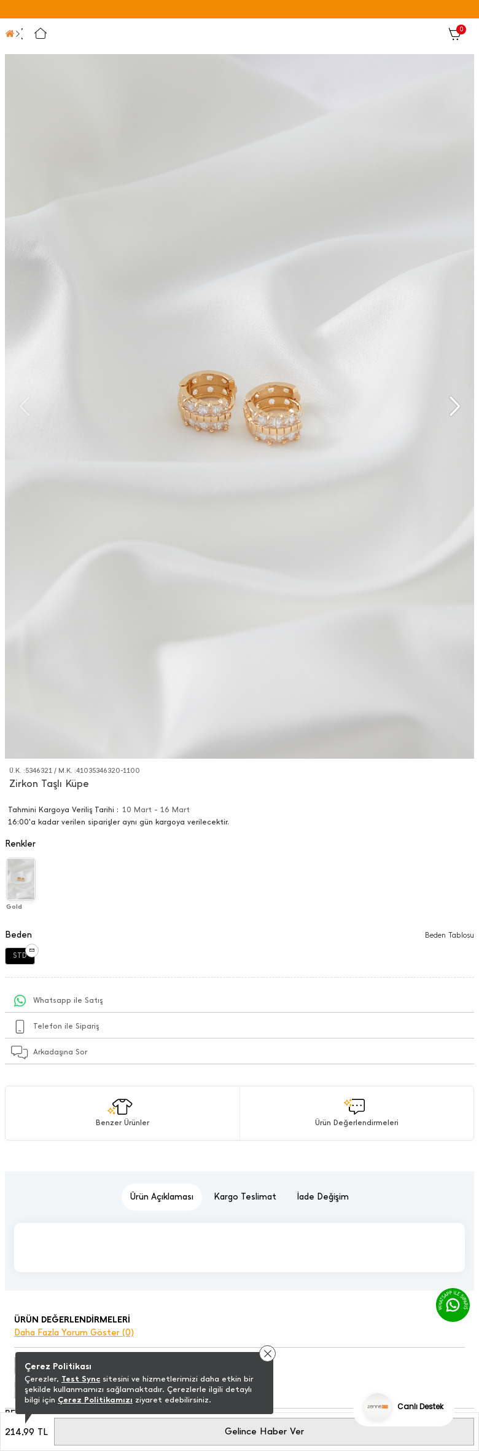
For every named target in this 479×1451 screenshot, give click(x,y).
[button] (453, 406)
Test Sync (80, 1378)
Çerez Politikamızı (95, 1399)
